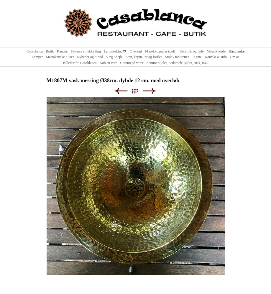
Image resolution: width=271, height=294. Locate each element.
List (138, 91)
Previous (121, 91)
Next (149, 91)
